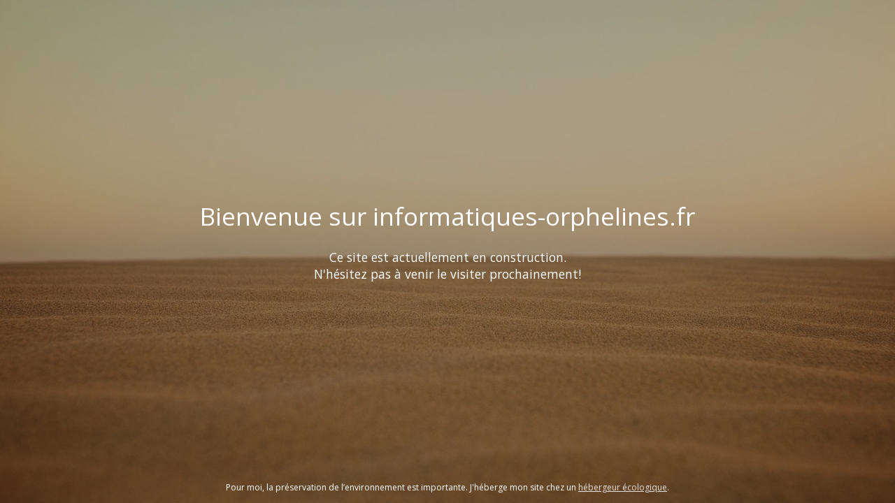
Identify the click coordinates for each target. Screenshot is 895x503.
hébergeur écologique (622, 487)
